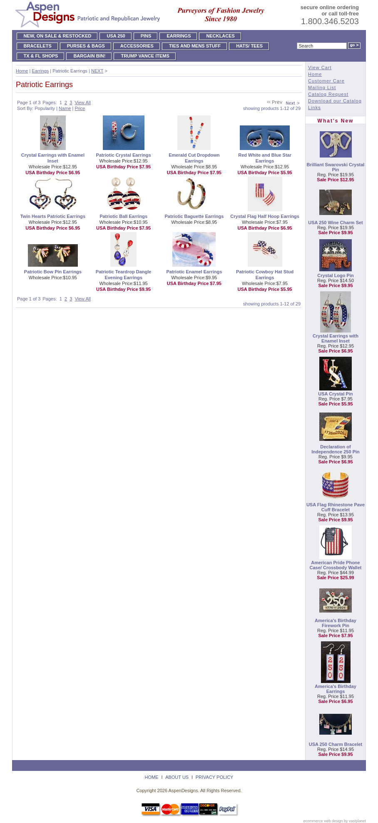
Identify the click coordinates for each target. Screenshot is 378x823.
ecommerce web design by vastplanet (334, 821)
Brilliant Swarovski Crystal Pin (336, 167)
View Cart (319, 67)
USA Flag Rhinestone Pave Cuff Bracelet (335, 507)
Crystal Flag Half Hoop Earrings (264, 216)
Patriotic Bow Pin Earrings (53, 271)
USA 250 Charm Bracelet (336, 744)
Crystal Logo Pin (335, 275)
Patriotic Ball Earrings (123, 216)
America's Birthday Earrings (335, 689)
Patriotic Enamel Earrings (194, 271)
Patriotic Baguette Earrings (194, 216)
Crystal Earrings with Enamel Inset (335, 338)
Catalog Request (328, 94)
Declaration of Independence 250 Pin (335, 449)
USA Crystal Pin (335, 393)
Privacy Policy (215, 777)
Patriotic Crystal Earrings (123, 155)
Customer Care (326, 80)
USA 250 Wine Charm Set (335, 222)
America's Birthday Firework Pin (335, 623)
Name (65, 108)
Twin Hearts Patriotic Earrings (52, 216)
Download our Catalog (335, 100)
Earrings (40, 70)
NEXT (97, 70)
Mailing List (322, 87)
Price (80, 108)
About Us (177, 777)
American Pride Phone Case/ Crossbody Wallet (336, 565)
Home (22, 70)
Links (314, 107)
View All (82, 102)
